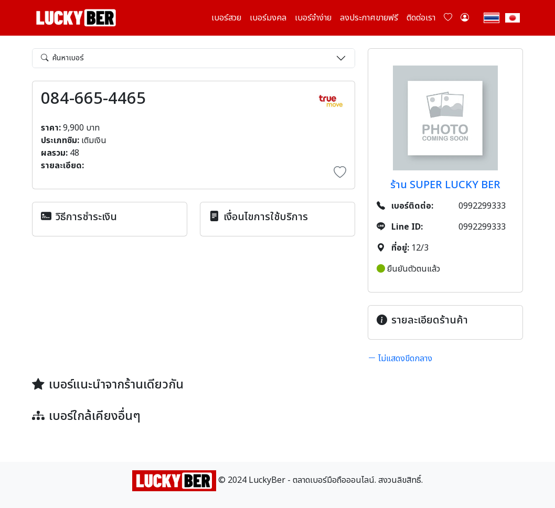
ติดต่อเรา (421, 18)
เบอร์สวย (226, 18)
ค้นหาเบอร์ (62, 57)
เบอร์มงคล (268, 18)
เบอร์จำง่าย (313, 18)
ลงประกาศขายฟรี (369, 18)
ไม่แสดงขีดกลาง (400, 358)
